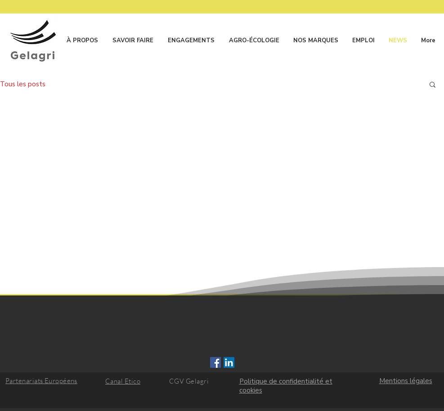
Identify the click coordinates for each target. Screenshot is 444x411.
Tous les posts (22, 84)
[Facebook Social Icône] (215, 362)
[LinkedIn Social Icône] (229, 362)
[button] (432, 85)
